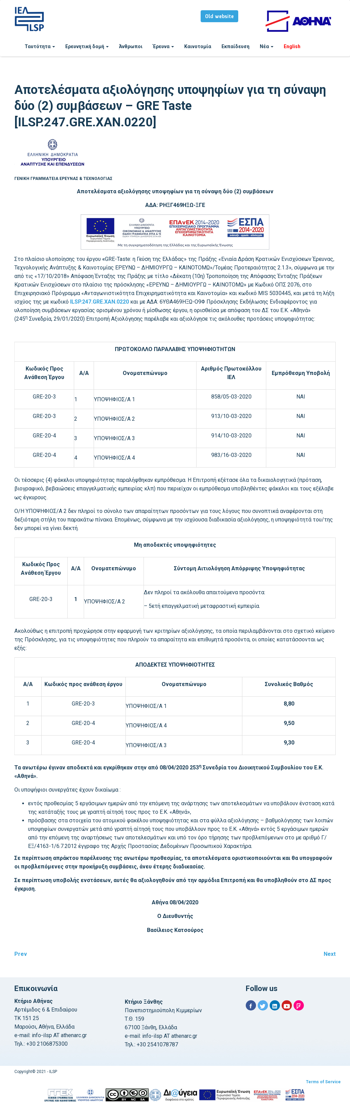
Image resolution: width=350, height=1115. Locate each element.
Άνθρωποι (131, 46)
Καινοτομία (197, 46)
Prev (20, 954)
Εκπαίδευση (235, 46)
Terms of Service (323, 1081)
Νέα (266, 46)
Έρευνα (163, 46)
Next (330, 954)
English (292, 46)
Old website (219, 16)
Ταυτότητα (40, 46)
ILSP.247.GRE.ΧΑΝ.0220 (99, 301)
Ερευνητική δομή (87, 46)
